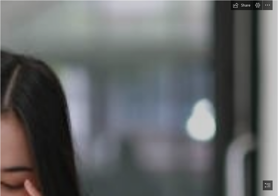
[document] (139, 98)
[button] (241, 5)
